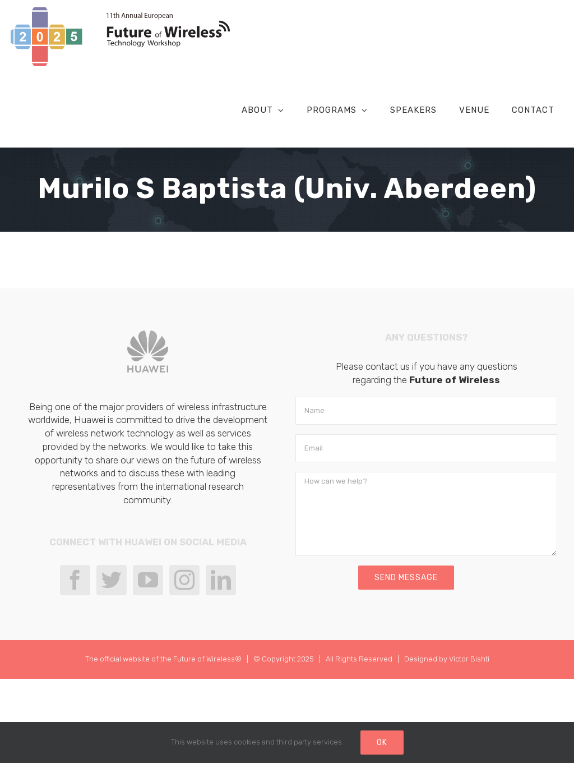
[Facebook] (75, 581)
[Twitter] (111, 581)
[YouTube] (148, 581)
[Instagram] (184, 581)
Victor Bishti (469, 659)
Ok (382, 742)
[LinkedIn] (221, 581)
